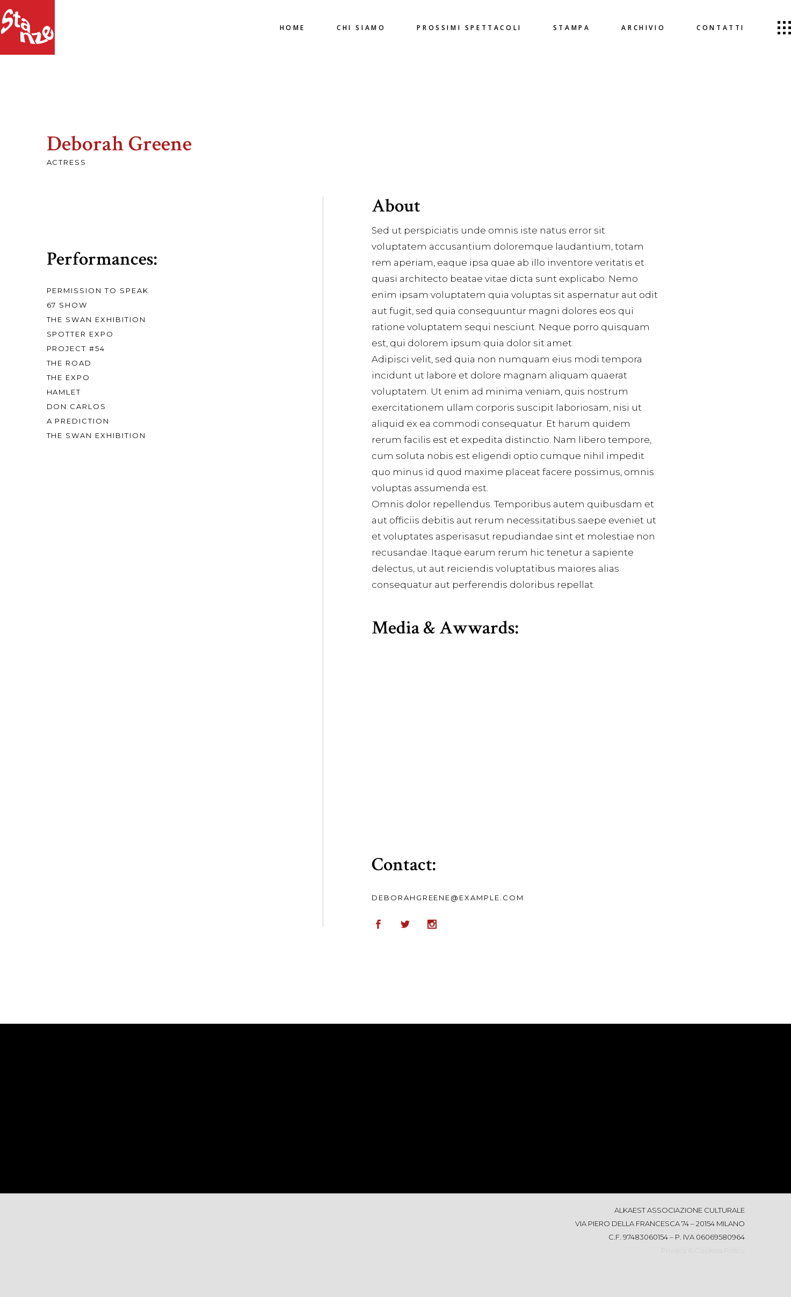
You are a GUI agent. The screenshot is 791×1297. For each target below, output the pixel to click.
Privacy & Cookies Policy (703, 1250)
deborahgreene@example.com (448, 897)
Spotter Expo (80, 334)
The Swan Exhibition (96, 319)
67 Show (67, 305)
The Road (69, 363)
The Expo (69, 377)
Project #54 (76, 348)
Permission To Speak (98, 290)
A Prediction (78, 421)
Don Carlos (77, 406)
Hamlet (64, 392)
